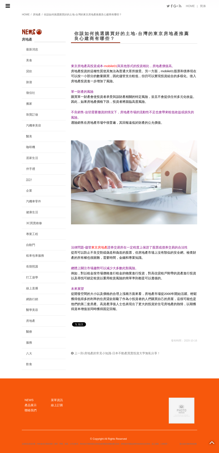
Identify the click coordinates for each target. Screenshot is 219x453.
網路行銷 (32, 299)
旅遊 (29, 82)
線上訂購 (57, 405)
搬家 (29, 103)
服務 (29, 342)
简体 (203, 6)
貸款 (29, 71)
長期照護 (32, 266)
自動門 (30, 245)
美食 (29, 60)
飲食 (29, 364)
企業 (29, 190)
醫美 (29, 136)
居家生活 (32, 158)
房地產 (37, 14)
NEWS (29, 400)
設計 (29, 179)
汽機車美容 (33, 125)
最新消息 (32, 49)
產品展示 (31, 405)
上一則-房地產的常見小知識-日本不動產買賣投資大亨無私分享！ (115, 353)
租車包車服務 (35, 255)
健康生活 (32, 212)
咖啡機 (30, 147)
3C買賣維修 (34, 223)
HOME (190, 6)
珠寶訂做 (32, 114)
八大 (29, 353)
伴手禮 (30, 169)
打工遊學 (32, 277)
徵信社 (30, 92)
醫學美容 (32, 310)
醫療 (29, 331)
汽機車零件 (33, 201)
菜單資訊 (57, 400)
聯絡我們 (31, 410)
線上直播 (32, 288)
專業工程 (32, 234)
